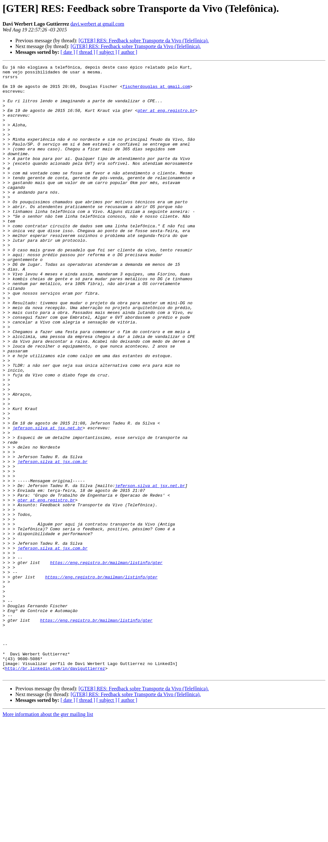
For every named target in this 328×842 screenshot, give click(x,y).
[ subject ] (106, 52)
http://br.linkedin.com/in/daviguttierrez (55, 789)
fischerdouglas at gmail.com (156, 91)
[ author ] (127, 52)
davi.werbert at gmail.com (97, 24)
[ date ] (68, 52)
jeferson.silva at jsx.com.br (52, 541)
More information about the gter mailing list (48, 836)
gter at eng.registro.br (166, 120)
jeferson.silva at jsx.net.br (47, 501)
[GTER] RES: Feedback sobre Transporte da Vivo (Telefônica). (143, 40)
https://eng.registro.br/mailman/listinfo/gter (106, 662)
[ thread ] (85, 52)
